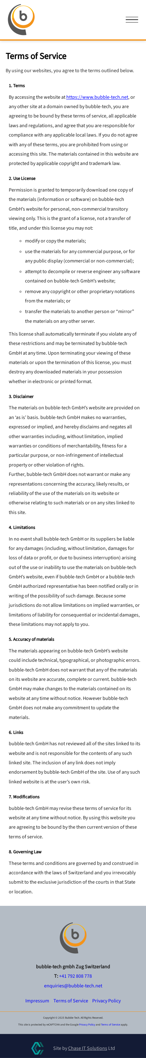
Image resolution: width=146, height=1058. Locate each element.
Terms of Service (70, 1000)
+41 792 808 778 (75, 976)
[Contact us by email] (73, 985)
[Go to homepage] (73, 938)
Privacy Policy (106, 1000)
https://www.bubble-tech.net (97, 97)
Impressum (37, 1000)
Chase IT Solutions (87, 1048)
